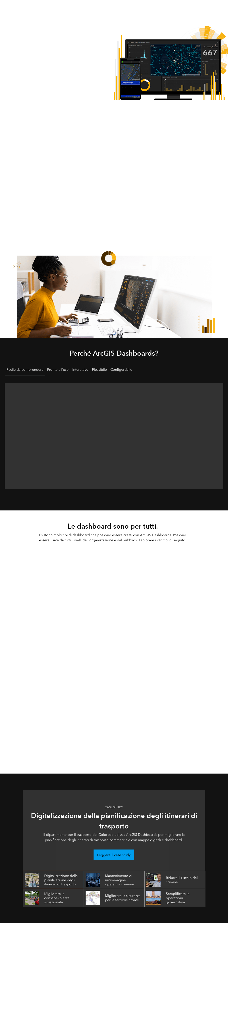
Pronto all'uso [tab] (58, 369)
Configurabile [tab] (121, 369)
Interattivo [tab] (80, 369)
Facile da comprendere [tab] (25, 369)
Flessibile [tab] (99, 369)
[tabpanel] (114, 434)
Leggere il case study (114, 855)
